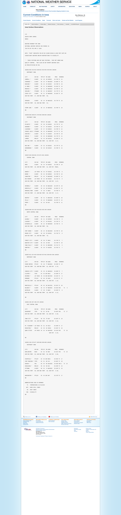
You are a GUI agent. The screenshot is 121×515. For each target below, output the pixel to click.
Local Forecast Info (39, 497)
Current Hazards (27, 20)
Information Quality (77, 505)
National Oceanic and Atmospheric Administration (45, 505)
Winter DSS (25, 499)
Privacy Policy (88, 504)
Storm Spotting (77, 496)
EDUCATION (72, 6)
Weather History (64, 497)
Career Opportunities (90, 508)
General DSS (25, 500)
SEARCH (87, 6)
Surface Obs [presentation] (27, 24)
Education (88, 497)
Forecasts (48, 20)
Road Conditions (52, 496)
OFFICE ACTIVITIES (91, 495)
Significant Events (64, 498)
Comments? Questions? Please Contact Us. (44, 512)
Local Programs (78, 20)
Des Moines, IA (32, 16)
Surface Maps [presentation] (43, 24)
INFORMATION (61, 6)
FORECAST (32, 6)
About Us (87, 507)
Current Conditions (36, 20)
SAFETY (53, 6)
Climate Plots (63, 496)
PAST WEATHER (43, 6)
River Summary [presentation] (60, 24)
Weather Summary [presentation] (51, 24)
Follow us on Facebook (41, 492)
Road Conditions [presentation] (35, 24)
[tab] (27, 24)
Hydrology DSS (26, 497)
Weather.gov (25, 16)
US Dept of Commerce (40, 504)
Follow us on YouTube (54, 492)
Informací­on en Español (78, 498)
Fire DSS (25, 498)
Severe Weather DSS (27, 496)
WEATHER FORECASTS (41, 495)
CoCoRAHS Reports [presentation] (75, 24)
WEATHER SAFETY (78, 495)
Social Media (89, 496)
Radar (43, 20)
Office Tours (89, 498)
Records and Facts (64, 500)
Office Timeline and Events (66, 499)
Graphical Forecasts (39, 498)
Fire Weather (38, 496)
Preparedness (76, 497)
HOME (24, 6)
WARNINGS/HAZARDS (28, 495)
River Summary (51, 497)
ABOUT (95, 6)
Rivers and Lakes (56, 20)
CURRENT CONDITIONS (54, 495)
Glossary (75, 507)
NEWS (80, 6)
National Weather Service (41, 506)
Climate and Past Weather (68, 20)
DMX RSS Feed (93, 492)
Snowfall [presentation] (67, 24)
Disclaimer (76, 504)
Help (75, 506)
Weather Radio (77, 499)
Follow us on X (27, 492)
